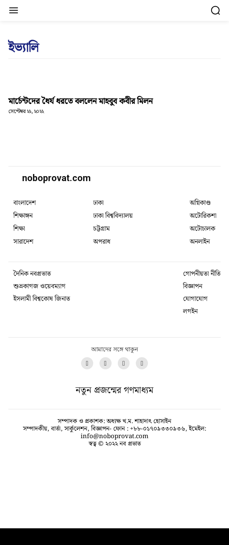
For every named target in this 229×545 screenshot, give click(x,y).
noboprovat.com (56, 178)
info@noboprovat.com (114, 513)
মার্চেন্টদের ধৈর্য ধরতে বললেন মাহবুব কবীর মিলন (80, 101)
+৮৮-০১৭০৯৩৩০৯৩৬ (157, 505)
